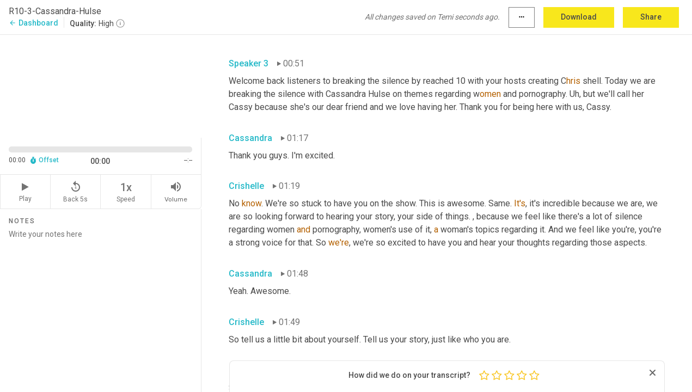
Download (579, 17)
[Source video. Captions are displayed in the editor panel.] (100, 85)
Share (651, 17)
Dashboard (33, 23)
